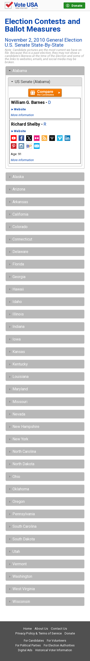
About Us (41, 628)
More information (22, 115)
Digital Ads (25, 650)
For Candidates (34, 640)
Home (27, 628)
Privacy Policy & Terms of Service (38, 633)
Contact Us (59, 628)
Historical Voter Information (53, 650)
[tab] (45, 70)
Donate (70, 633)
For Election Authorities (59, 645)
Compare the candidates (45, 92)
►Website (18, 109)
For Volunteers (56, 640)
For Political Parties (28, 645)
